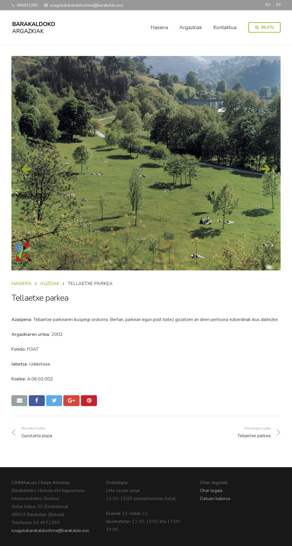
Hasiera (21, 283)
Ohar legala (211, 490)
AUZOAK (49, 283)
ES (278, 4)
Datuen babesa (215, 498)
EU (267, 4)
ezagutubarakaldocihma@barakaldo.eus (50, 530)
